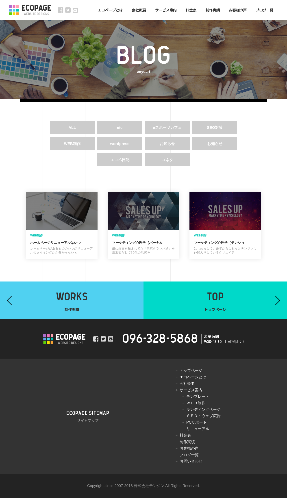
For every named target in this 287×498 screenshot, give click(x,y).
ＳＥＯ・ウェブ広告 (203, 416)
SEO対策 (215, 128)
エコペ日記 (119, 160)
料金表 (191, 10)
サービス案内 (166, 10)
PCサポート (196, 422)
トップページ (191, 370)
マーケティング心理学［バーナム (137, 243)
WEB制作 (72, 144)
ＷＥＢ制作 (195, 403)
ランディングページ (203, 409)
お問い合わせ (191, 461)
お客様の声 (238, 10)
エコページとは (110, 10)
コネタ (167, 160)
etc (120, 128)
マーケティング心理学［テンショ (219, 243)
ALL (72, 128)
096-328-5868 (160, 339)
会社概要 (139, 10)
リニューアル (197, 429)
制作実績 (212, 10)
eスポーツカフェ (167, 128)
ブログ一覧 (265, 10)
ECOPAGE (36, 10)
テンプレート (197, 396)
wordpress (119, 144)
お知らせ (167, 144)
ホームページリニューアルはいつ (55, 243)
